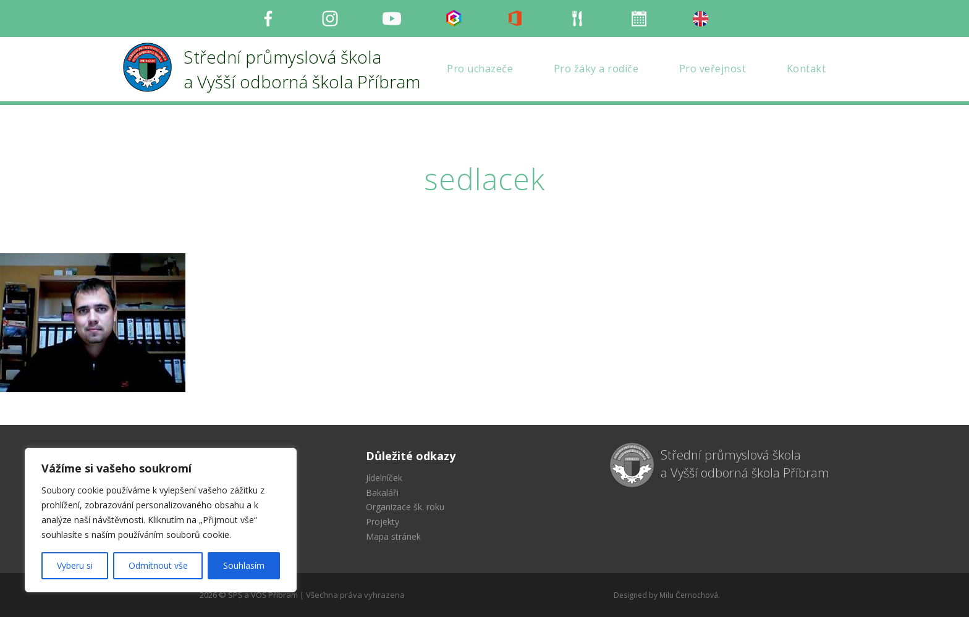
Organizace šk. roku (405, 507)
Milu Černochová (688, 595)
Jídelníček (384, 478)
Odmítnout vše (158, 565)
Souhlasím (243, 565)
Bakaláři (382, 492)
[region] (161, 520)
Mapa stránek (393, 536)
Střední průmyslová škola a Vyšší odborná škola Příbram (745, 464)
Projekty (382, 521)
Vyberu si (75, 565)
